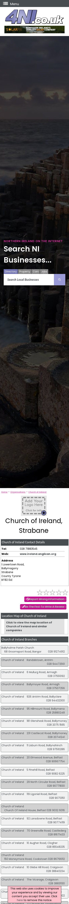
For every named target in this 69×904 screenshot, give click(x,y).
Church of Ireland (37, 492)
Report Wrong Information (46, 599)
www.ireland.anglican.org (38, 554)
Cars (36, 271)
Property (24, 271)
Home (4, 492)
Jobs (44, 271)
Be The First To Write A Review (44, 607)
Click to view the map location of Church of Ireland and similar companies (29, 626)
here (20, 900)
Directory (11, 271)
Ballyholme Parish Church (17, 648)
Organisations (17, 492)
